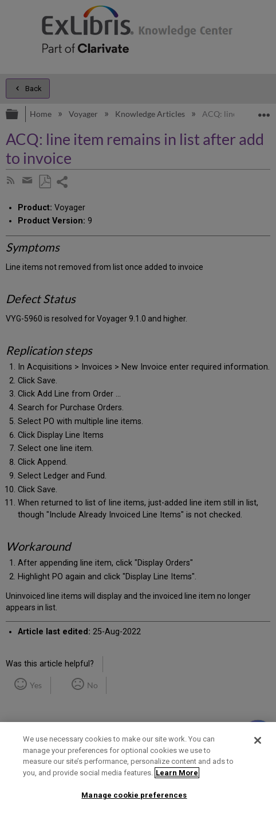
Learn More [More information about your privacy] (177, 772)
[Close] (257, 740)
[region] (138, 769)
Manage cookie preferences (134, 795)
